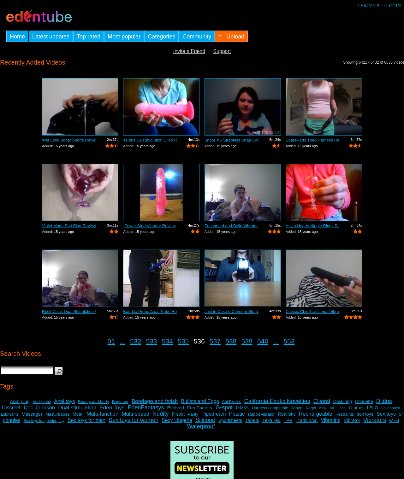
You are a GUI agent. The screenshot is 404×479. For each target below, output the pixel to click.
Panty (193, 414)
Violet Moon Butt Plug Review (69, 225)
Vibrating (331, 420)
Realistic (287, 414)
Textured (271, 420)
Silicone (205, 420)
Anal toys (64, 401)
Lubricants (9, 414)
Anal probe (42, 402)
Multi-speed (135, 414)
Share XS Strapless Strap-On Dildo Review (231, 140)
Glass (242, 407)
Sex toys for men (86, 420)
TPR (288, 420)
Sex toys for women (133, 420)
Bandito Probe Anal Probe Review (150, 311)
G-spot (224, 407)
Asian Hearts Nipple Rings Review (312, 225)
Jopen (296, 408)
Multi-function (102, 414)
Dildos (384, 401)
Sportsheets (230, 420)
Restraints (345, 414)
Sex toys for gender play (44, 420)
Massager (31, 414)
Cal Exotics (231, 402)
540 (262, 341)
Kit (332, 408)
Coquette (364, 401)
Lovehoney (390, 408)
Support (222, 51)
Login (393, 5)
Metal (78, 414)
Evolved (175, 407)
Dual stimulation (77, 408)
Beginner (120, 401)
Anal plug (20, 401)
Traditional (307, 420)
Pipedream (213, 414)
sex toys (365, 414)
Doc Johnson (39, 408)
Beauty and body (93, 401)
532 (135, 341)
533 (151, 341)
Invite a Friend (189, 51)
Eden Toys (111, 408)
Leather (356, 407)
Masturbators (57, 414)
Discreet (11, 407)
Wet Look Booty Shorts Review (69, 140)
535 (183, 341)
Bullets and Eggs (200, 401)
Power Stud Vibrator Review (149, 225)
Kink (322, 408)
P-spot (178, 414)
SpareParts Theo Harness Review (312, 140)
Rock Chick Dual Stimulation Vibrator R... (69, 311)
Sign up (370, 5)
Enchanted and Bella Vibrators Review (231, 225)
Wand (394, 420)
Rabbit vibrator (261, 414)
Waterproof (201, 426)
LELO (372, 407)
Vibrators (374, 420)
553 (288, 341)
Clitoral (321, 401)
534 (167, 341)
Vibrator (352, 420)
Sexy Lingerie (177, 420)
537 (215, 341)
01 (111, 341)
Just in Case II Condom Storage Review (231, 311)
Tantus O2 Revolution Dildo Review (150, 140)
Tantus (252, 420)
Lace (341, 408)
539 (246, 341)
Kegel (311, 408)
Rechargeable (315, 414)
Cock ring (342, 401)
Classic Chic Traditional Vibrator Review (312, 311)
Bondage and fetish (155, 401)
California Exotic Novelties (277, 401)
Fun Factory (199, 407)
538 (230, 341)
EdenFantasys (146, 407)
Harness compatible (270, 408)
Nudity (160, 414)
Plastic (237, 414)
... (122, 341)
